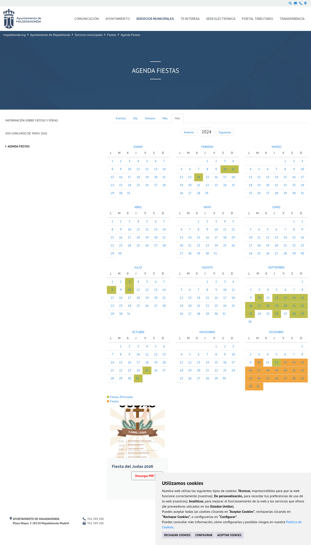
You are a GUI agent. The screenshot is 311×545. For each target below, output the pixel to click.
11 (138, 169)
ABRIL (138, 207)
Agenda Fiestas (19, 146)
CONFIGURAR (203, 535)
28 (164, 185)
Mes (165, 118)
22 (112, 185)
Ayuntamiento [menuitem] (117, 19)
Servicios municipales (89, 35)
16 (120, 177)
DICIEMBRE (276, 332)
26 (147, 185)
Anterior (189, 132)
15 (112, 177)
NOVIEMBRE (207, 332)
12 (147, 169)
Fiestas (111, 35)
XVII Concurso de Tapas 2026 (26, 133)
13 (155, 169)
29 (112, 193)
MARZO (276, 147)
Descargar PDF (147, 476)
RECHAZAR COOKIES (177, 535)
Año (177, 118)
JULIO (138, 267)
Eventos (121, 118)
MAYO (207, 207)
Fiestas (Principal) (120, 397)
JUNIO (276, 207)
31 (128, 193)
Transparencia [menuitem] (292, 19)
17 (129, 177)
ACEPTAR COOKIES (229, 535)
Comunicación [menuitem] (86, 19)
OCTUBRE (138, 332)
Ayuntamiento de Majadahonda (50, 35)
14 (164, 169)
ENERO (138, 147)
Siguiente (225, 132)
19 (147, 177)
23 (120, 185)
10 (129, 169)
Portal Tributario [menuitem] (257, 19)
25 (138, 185)
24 (129, 185)
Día (135, 118)
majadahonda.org (14, 35)
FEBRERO (207, 147)
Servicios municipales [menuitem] (155, 19)
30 (120, 193)
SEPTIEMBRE (276, 267)
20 (155, 177)
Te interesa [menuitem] (190, 19)
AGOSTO (207, 267)
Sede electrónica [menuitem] (220, 19)
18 (138, 177)
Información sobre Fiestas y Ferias (31, 120)
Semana (150, 118)
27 (155, 185)
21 (164, 177)
